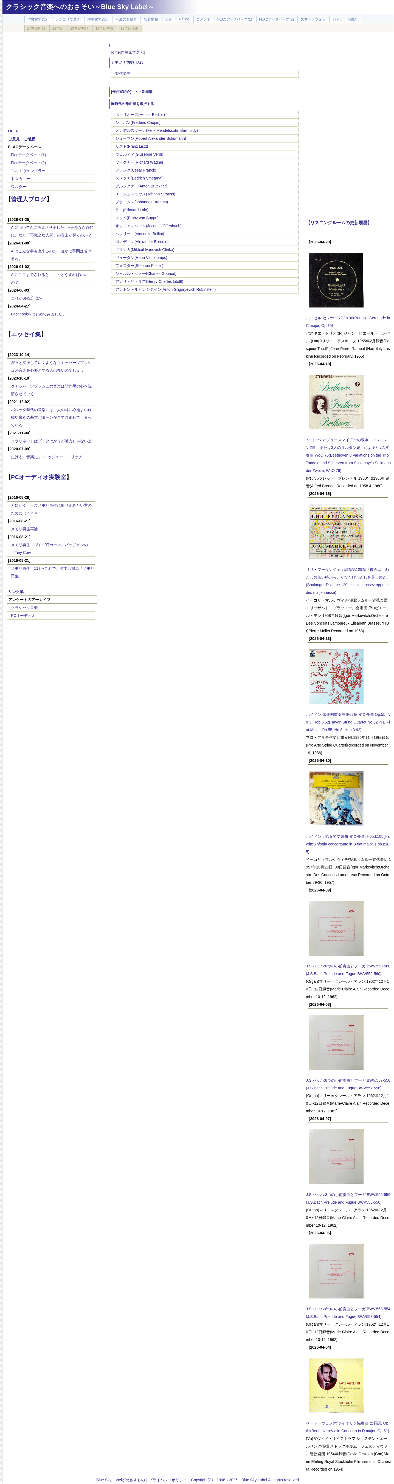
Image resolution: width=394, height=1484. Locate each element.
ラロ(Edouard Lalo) (131, 210)
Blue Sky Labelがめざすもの (120, 1480)
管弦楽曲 (123, 73)
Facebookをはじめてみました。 (38, 314)
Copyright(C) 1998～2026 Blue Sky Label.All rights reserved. (245, 1480)
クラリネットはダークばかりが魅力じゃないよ (51, 441)
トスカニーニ (22, 178)
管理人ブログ (28, 199)
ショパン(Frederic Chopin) (138, 122)
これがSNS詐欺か (26, 298)
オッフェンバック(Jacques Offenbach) (148, 226)
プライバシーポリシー (168, 1480)
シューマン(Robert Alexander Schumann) (150, 138)
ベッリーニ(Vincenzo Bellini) (139, 234)
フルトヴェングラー (28, 171)
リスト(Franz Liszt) (131, 146)
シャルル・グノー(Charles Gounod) (145, 273)
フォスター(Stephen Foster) (139, 265)
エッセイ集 (26, 334)
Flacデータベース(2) (28, 163)
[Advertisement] (52, 77)
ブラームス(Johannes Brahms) (141, 202)
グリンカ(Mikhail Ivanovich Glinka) (145, 249)
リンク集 (16, 591)
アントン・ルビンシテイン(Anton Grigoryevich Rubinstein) (165, 289)
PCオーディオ (23, 615)
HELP (13, 131)
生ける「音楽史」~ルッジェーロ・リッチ (46, 457)
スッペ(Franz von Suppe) (137, 218)
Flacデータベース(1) (28, 155)
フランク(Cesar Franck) (135, 170)
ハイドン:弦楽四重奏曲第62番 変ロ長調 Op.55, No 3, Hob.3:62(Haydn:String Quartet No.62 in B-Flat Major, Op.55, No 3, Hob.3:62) (348, 722)
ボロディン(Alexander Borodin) (142, 242)
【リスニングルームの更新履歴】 (339, 222)
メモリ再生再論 (24, 529)
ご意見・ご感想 (21, 139)
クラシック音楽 (24, 607)
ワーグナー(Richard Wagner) (140, 162)
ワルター (18, 186)
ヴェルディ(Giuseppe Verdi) (139, 154)
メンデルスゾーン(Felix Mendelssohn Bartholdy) (156, 130)
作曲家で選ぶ (132, 52)
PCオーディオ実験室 (38, 477)
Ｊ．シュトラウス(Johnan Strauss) (145, 194)
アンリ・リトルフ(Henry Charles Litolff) (149, 281)
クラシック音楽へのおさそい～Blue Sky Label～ (80, 6)
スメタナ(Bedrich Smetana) (139, 178)
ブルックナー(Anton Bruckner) (141, 186)
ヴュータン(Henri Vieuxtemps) (141, 257)
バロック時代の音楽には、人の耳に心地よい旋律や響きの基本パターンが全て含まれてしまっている (51, 417)
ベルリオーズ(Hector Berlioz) (140, 114)
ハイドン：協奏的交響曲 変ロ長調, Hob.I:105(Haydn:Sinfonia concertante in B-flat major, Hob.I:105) (348, 844)
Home (114, 52)
